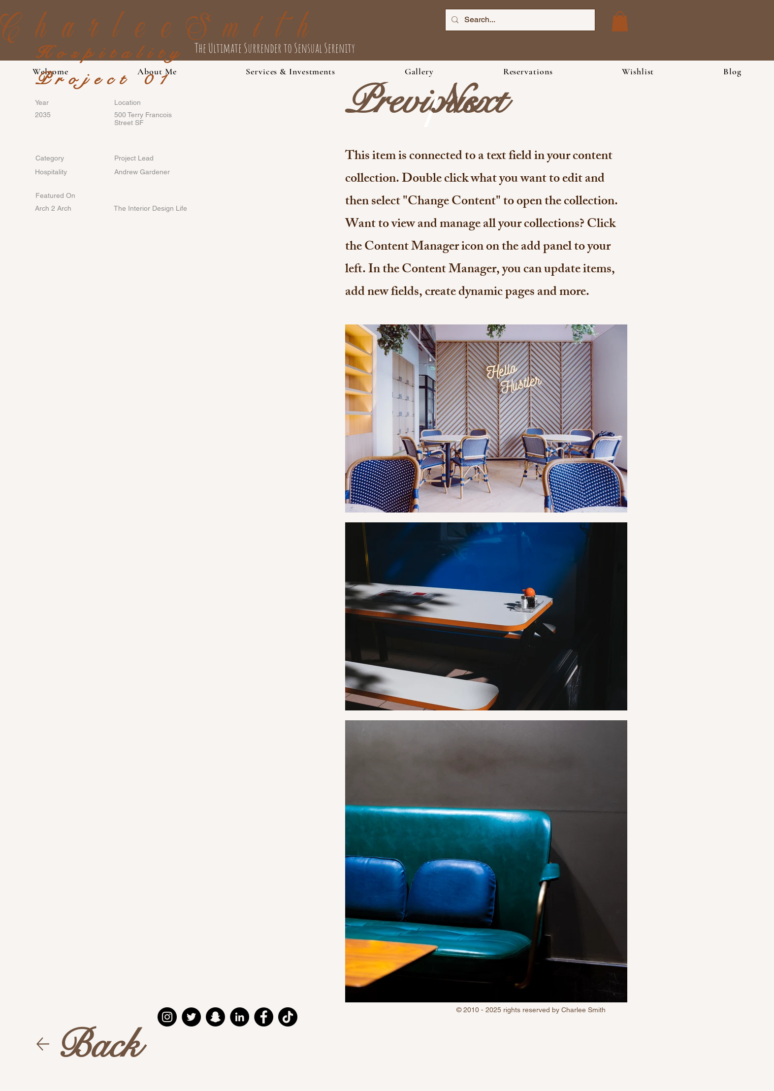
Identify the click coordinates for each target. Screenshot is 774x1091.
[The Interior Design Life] (150, 208)
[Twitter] (191, 1017)
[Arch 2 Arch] (67, 208)
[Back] (98, 1045)
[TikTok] (287, 1017)
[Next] (470, 101)
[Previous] (411, 101)
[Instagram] (167, 1017)
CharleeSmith (162, 30)
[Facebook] (263, 1017)
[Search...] (519, 20)
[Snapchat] (215, 1017)
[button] (290, 71)
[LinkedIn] (239, 1017)
